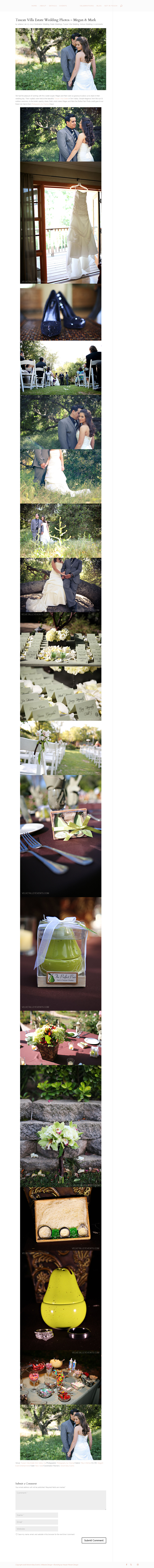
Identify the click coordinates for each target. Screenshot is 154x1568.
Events (64, 6)
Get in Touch (110, 6)
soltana (20, 24)
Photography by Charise (40, 104)
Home (35, 6)
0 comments (98, 24)
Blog (98, 6)
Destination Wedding (41, 24)
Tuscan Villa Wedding (71, 24)
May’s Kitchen (86, 1463)
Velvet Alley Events (67, 1466)
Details (53, 6)
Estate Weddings (56, 24)
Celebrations (86, 6)
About (44, 6)
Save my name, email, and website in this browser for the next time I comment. (46, 1534)
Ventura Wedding (86, 24)
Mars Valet (39, 1466)
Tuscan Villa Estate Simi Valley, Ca (33, 1463)
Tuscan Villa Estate (61, 99)
